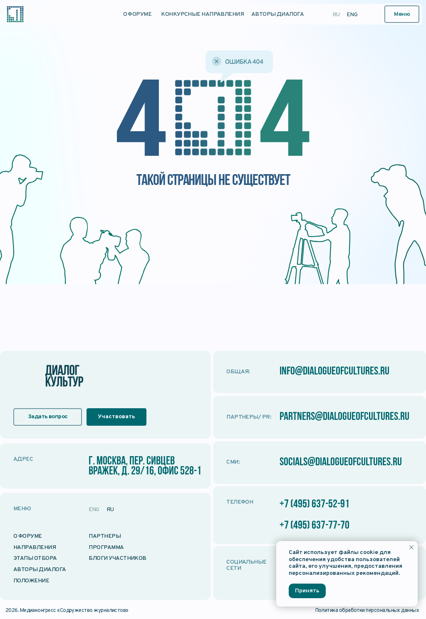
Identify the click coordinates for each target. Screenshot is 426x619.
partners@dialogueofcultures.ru (345, 417)
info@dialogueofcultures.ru (335, 371)
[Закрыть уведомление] (411, 547)
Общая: (238, 371)
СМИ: (233, 462)
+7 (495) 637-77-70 (314, 526)
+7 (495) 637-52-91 (314, 504)
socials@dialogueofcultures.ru (341, 462)
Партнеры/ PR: (248, 417)
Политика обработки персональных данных (367, 610)
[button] (401, 14)
